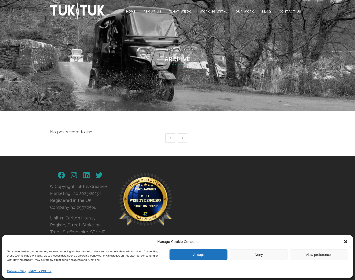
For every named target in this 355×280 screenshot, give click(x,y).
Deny (259, 255)
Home (176, 64)
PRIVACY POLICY (40, 271)
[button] (345, 241)
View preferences (319, 255)
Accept (198, 255)
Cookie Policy (16, 271)
